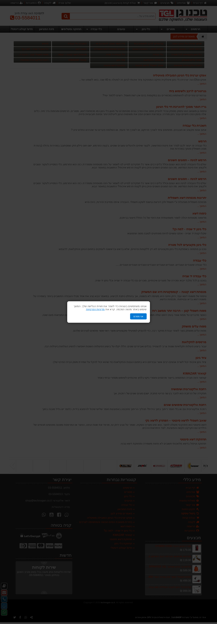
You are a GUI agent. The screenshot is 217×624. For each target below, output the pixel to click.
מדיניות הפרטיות (95, 309)
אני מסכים (138, 316)
